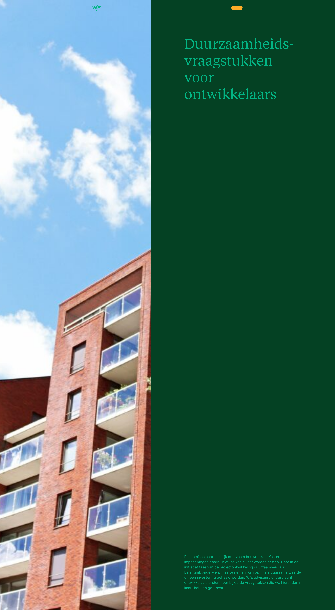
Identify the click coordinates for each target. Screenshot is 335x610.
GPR (237, 8)
